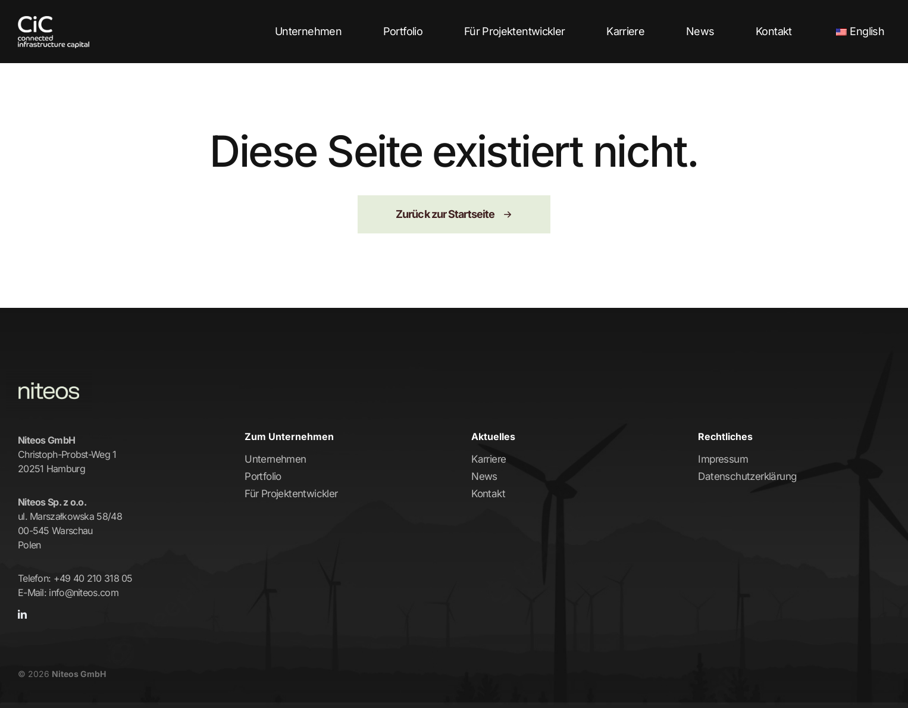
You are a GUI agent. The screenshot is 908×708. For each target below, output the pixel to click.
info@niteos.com (83, 592)
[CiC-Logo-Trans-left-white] (53, 22)
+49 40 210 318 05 (93, 578)
